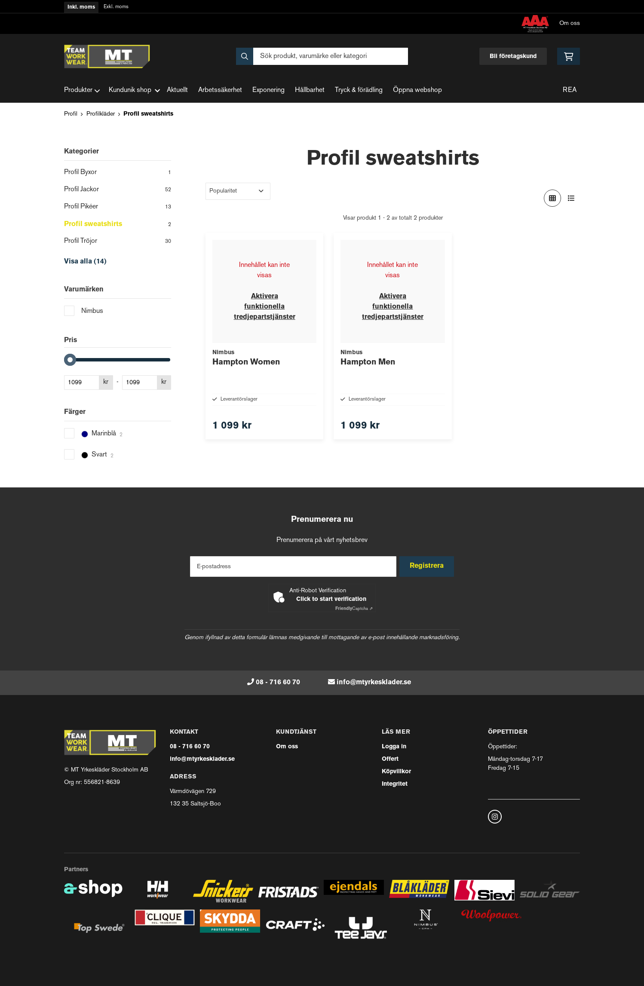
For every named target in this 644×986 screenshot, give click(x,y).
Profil (70, 114)
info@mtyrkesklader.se (374, 683)
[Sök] (322, 56)
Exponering (268, 90)
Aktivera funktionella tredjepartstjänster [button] (264, 307)
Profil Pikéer (117, 207)
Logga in (394, 747)
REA (570, 90)
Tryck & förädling (359, 90)
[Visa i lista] (571, 198)
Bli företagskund (513, 56)
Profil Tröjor (117, 242)
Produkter (82, 90)
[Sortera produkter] (237, 191)
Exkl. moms (116, 7)
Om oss (569, 23)
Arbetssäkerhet (220, 90)
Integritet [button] (395, 784)
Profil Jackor (117, 190)
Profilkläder (100, 114)
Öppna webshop (417, 90)
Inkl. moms (81, 7)
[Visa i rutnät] (552, 198)
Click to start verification (331, 599)
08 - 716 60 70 (278, 683)
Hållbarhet (310, 90)
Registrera (429, 566)
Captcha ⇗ (354, 609)
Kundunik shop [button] (134, 90)
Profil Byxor (117, 173)
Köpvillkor (396, 772)
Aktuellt (177, 90)
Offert (390, 759)
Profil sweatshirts (148, 114)
